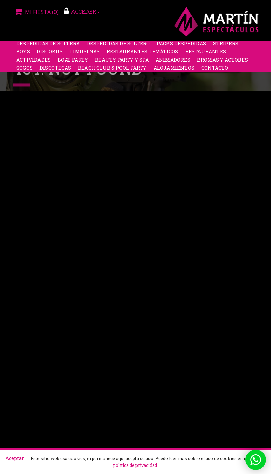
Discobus (50, 54)
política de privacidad (135, 465)
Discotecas (55, 71)
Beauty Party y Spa (122, 63)
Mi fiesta (36, 12)
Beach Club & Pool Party (112, 71)
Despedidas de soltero (118, 46)
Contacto (214, 71)
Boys (23, 54)
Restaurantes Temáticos (142, 54)
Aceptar (14, 458)
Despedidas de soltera (48, 46)
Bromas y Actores (222, 63)
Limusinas (84, 54)
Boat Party (73, 63)
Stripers (226, 46)
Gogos (24, 71)
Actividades (33, 63)
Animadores (173, 63)
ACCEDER (82, 11)
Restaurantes (205, 54)
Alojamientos (174, 71)
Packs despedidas (181, 46)
